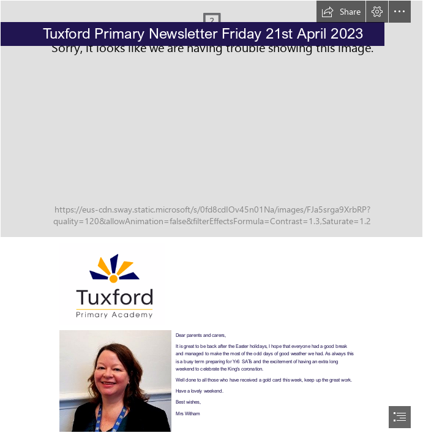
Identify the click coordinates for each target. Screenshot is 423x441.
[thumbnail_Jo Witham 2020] (115, 381)
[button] (340, 12)
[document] (211, 220)
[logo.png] (112, 284)
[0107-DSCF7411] (211, 119)
